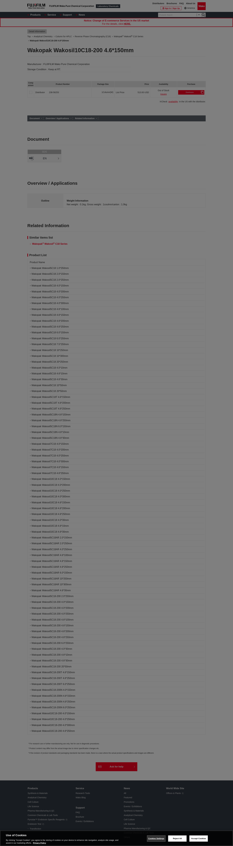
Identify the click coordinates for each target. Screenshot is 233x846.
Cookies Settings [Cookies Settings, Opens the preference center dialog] (156, 842)
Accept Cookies (198, 842)
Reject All (177, 842)
